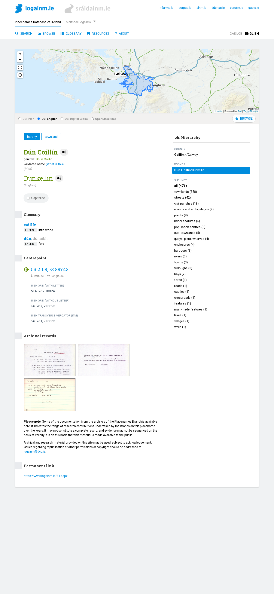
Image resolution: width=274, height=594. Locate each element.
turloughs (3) (183, 268)
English (252, 34)
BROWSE (244, 118)
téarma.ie (166, 8)
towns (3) (181, 262)
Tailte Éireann (250, 111)
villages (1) (181, 321)
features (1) (182, 303)
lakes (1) (180, 315)
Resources (98, 34)
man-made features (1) (190, 309)
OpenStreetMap (103, 118)
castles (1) (181, 292)
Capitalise (36, 198)
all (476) (180, 186)
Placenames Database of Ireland (38, 22)
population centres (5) (189, 227)
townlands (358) (185, 192)
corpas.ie (185, 8)
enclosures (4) (184, 245)
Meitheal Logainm (80, 22)
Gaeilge (236, 34)
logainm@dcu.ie (34, 451)
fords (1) (180, 280)
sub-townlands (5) (187, 233)
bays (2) (180, 274)
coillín (30, 224)
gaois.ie (253, 8)
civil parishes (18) (186, 203)
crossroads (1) (184, 298)
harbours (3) (183, 250)
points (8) (181, 215)
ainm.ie (201, 8)
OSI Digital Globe (74, 118)
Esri (240, 111)
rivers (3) (180, 256)
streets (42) (182, 197)
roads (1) (180, 286)
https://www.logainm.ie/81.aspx (45, 476)
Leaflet (218, 111)
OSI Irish (26, 118)
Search (23, 34)
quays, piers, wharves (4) (191, 239)
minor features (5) (187, 221)
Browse (46, 34)
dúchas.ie (218, 8)
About (122, 34)
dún (27, 238)
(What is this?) (56, 164)
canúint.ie (236, 8)
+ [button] (20, 53)
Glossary (71, 34)
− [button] (20, 59)
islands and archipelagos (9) (194, 209)
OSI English (47, 118)
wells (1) (180, 327)
